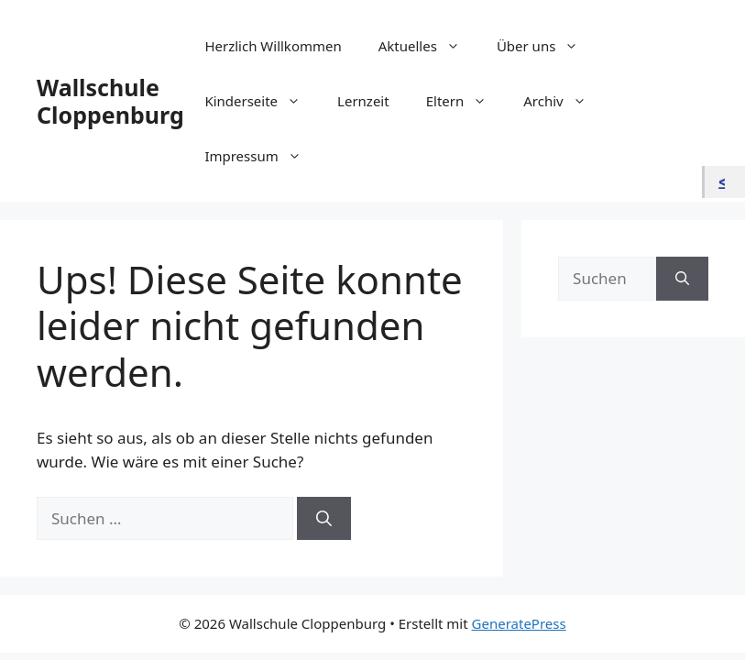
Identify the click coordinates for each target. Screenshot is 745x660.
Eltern (466, 100)
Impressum (261, 155)
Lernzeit (363, 101)
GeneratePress (519, 623)
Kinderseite (261, 100)
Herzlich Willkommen (272, 46)
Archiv (563, 100)
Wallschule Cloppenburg (110, 101)
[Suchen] (324, 519)
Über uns (547, 45)
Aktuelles (428, 45)
